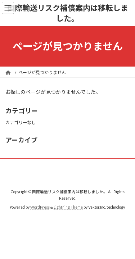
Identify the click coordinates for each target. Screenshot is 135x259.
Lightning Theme (68, 207)
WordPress (40, 207)
